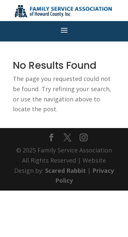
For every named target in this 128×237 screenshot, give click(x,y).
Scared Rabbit (65, 170)
